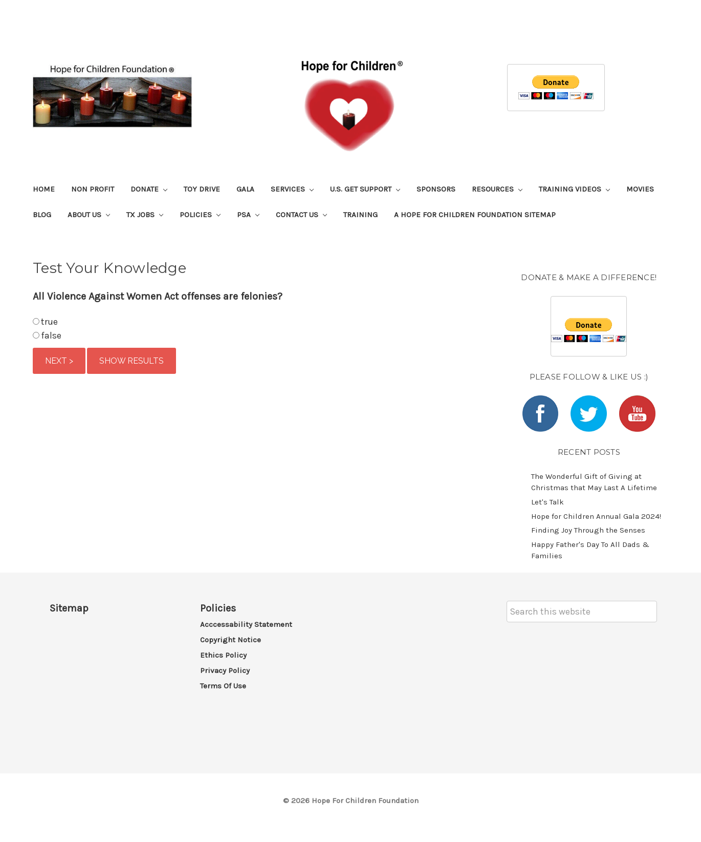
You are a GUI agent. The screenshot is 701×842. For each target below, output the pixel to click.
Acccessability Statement (246, 624)
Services (292, 189)
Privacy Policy (225, 670)
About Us (89, 214)
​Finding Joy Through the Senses (588, 530)
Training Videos (574, 189)
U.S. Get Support (365, 189)
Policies (200, 214)
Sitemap (69, 608)
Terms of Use (223, 685)
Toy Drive (202, 189)
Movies (640, 189)
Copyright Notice (230, 639)
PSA (248, 214)
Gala (245, 189)
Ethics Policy (223, 655)
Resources (497, 189)
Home (44, 189)
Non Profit (92, 189)
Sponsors (436, 189)
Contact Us (301, 214)
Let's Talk (547, 502)
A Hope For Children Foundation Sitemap (475, 214)
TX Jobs (144, 214)
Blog (42, 214)
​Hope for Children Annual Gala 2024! (596, 516)
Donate (148, 189)
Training (360, 214)
